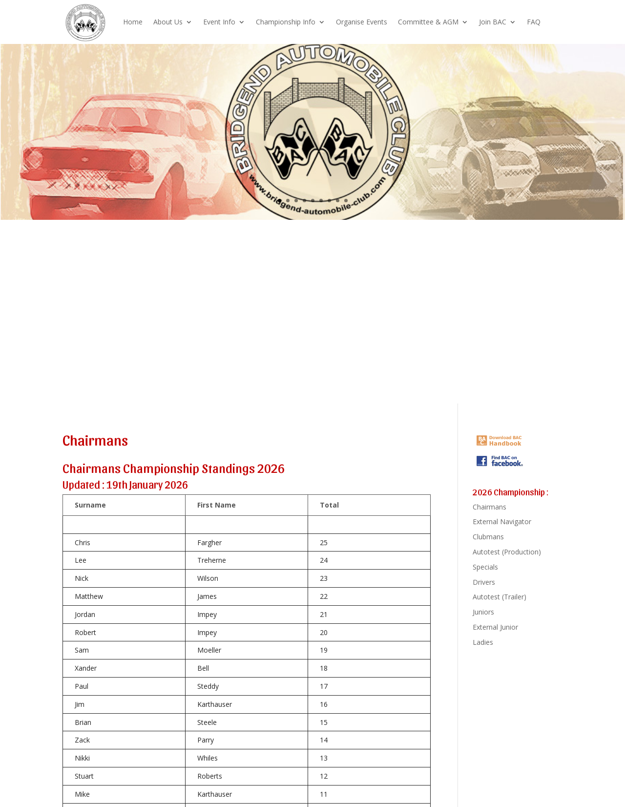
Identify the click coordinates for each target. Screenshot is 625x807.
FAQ (534, 21)
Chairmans (489, 506)
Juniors (483, 611)
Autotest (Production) (507, 551)
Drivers (484, 582)
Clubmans (488, 536)
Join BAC (492, 21)
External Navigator (502, 521)
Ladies (483, 642)
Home (133, 21)
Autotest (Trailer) (499, 596)
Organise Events (361, 21)
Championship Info (285, 21)
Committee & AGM (428, 21)
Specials (485, 567)
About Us (168, 21)
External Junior (495, 627)
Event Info (219, 21)
